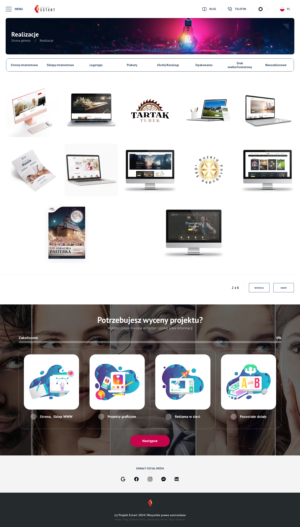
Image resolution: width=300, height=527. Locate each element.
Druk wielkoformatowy (240, 65)
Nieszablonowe (275, 65)
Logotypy (96, 65)
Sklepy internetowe (60, 65)
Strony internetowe (24, 65)
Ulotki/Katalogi (168, 65)
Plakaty (132, 65)
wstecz (259, 287)
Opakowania (203, 65)
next (284, 287)
